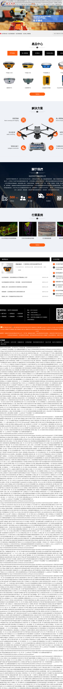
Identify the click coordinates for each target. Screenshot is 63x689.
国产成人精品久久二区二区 (11, 684)
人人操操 (9, 688)
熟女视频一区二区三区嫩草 (21, 678)
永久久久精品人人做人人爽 (19, 680)
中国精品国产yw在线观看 (34, 686)
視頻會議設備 (6, 342)
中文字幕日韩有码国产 (41, 682)
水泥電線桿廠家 (28, 342)
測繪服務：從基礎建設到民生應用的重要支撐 (13, 291)
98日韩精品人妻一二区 (53, 682)
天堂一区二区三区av (35, 684)
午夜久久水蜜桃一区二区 (13, 682)
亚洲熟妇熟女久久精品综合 (56, 688)
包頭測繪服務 (11, 33)
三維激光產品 (49, 53)
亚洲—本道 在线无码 (44, 678)
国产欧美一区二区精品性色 (18, 688)
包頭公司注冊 (48, 342)
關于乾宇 (4, 313)
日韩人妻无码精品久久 (55, 678)
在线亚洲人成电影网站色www (35, 676)
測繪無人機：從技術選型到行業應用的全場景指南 (14, 287)
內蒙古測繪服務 (47, 329)
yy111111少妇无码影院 (24, 684)
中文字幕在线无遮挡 (44, 688)
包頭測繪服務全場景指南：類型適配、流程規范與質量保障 (17, 282)
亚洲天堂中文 (55, 686)
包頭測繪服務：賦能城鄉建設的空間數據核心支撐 (14, 277)
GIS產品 (37, 53)
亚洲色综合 (28, 688)
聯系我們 (20, 313)
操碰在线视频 (35, 688)
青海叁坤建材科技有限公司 (38, 342)
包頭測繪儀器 (19, 33)
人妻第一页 (24, 686)
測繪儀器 (4, 316)
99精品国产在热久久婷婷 (47, 684)
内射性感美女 (46, 676)
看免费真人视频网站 (31, 680)
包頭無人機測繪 (27, 33)
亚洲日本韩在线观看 (10, 678)
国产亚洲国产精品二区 (46, 686)
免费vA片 (22, 682)
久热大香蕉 (24, 676)
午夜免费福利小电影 (55, 676)
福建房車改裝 (3, 344)
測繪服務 (12, 316)
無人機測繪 (25, 53)
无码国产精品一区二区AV (15, 676)
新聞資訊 (5, 259)
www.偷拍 (56, 684)
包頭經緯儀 (36, 329)
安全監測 (12, 132)
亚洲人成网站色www (34, 678)
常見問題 (56, 259)
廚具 (1, 342)
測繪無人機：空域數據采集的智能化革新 (12, 296)
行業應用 (20, 316)
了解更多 (37, 94)
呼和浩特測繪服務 (54, 329)
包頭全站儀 (31, 329)
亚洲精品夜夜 (51, 680)
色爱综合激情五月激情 (42, 680)
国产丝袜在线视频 (17, 686)
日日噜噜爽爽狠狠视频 (30, 682)
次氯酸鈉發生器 (20, 342)
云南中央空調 (13, 342)
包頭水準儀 (41, 329)
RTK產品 (12, 53)
